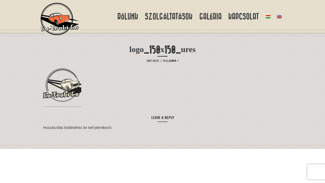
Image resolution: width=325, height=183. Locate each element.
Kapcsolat (243, 16)
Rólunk (127, 16)
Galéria (210, 16)
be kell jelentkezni (97, 128)
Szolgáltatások (168, 16)
